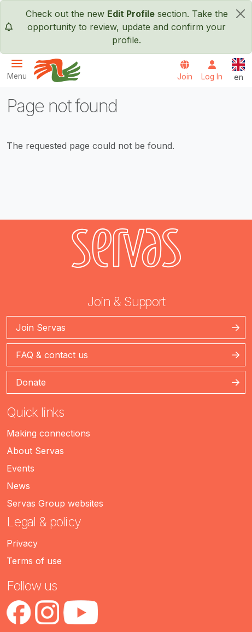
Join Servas (41, 327)
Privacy (22, 543)
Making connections (48, 433)
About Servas (35, 450)
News (18, 485)
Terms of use (34, 560)
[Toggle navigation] (20, 69)
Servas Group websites (55, 503)
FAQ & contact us (52, 354)
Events (20, 468)
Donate (31, 382)
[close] (240, 13)
